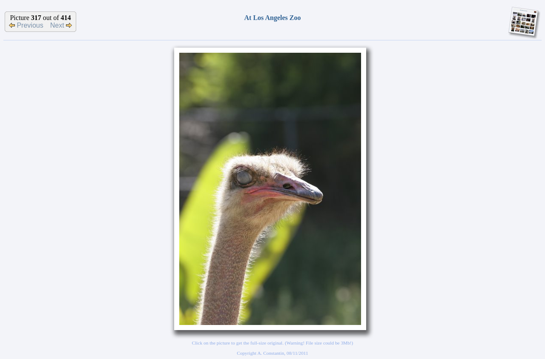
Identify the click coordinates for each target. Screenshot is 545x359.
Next (61, 25)
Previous (26, 25)
